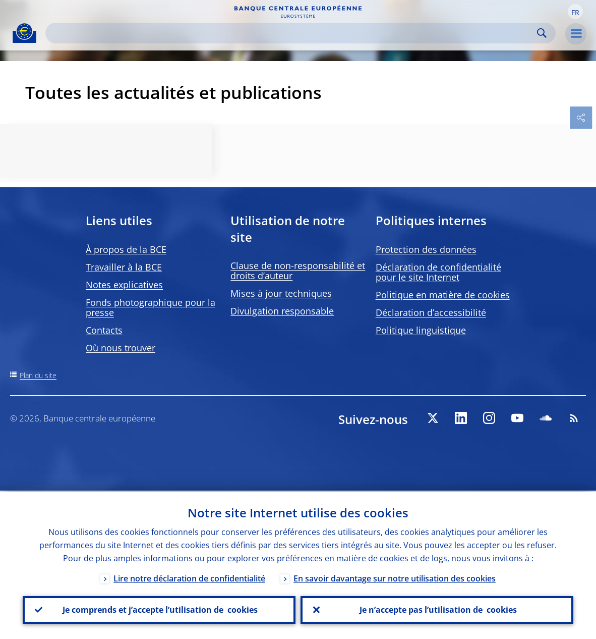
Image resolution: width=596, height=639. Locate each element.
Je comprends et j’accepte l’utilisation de (159, 609)
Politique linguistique (421, 330)
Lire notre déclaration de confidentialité (189, 576)
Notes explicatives (124, 285)
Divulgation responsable (282, 311)
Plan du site (38, 375)
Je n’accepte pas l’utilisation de (437, 609)
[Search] (292, 33)
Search (541, 33)
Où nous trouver (120, 348)
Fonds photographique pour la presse (150, 307)
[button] (575, 11)
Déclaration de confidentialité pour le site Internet (438, 272)
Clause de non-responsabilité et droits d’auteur (297, 270)
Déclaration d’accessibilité (431, 312)
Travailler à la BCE (124, 267)
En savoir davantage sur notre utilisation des (394, 576)
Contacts (104, 330)
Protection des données (426, 249)
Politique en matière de (443, 295)
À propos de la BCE (126, 249)
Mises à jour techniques (281, 293)
